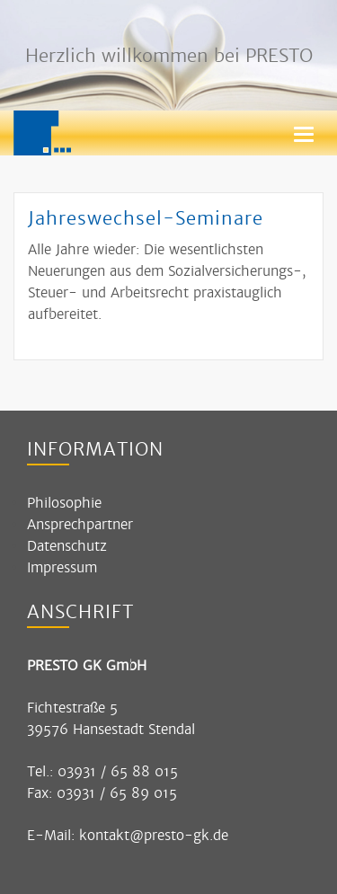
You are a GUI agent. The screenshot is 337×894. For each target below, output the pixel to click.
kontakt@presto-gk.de (153, 835)
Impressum (62, 567)
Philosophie (64, 502)
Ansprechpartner (80, 524)
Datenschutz (67, 545)
